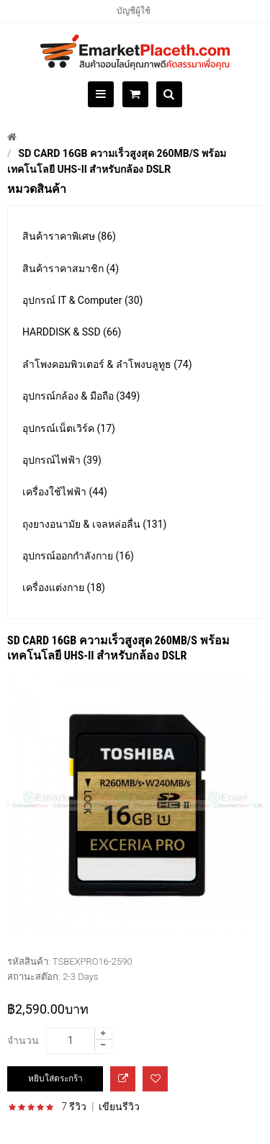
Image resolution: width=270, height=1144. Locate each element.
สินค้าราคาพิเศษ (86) (69, 236)
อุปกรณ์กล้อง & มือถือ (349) (81, 396)
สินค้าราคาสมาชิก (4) (70, 268)
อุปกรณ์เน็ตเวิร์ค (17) (68, 428)
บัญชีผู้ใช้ (133, 11)
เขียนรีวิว (119, 1106)
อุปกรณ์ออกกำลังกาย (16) (78, 556)
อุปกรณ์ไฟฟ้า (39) (62, 460)
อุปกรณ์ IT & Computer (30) (82, 300)
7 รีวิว (73, 1106)
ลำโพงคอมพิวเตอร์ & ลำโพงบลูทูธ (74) (107, 364)
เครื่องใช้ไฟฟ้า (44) (64, 491)
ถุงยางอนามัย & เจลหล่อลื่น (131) (94, 524)
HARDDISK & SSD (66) (72, 332)
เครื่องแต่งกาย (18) (63, 587)
